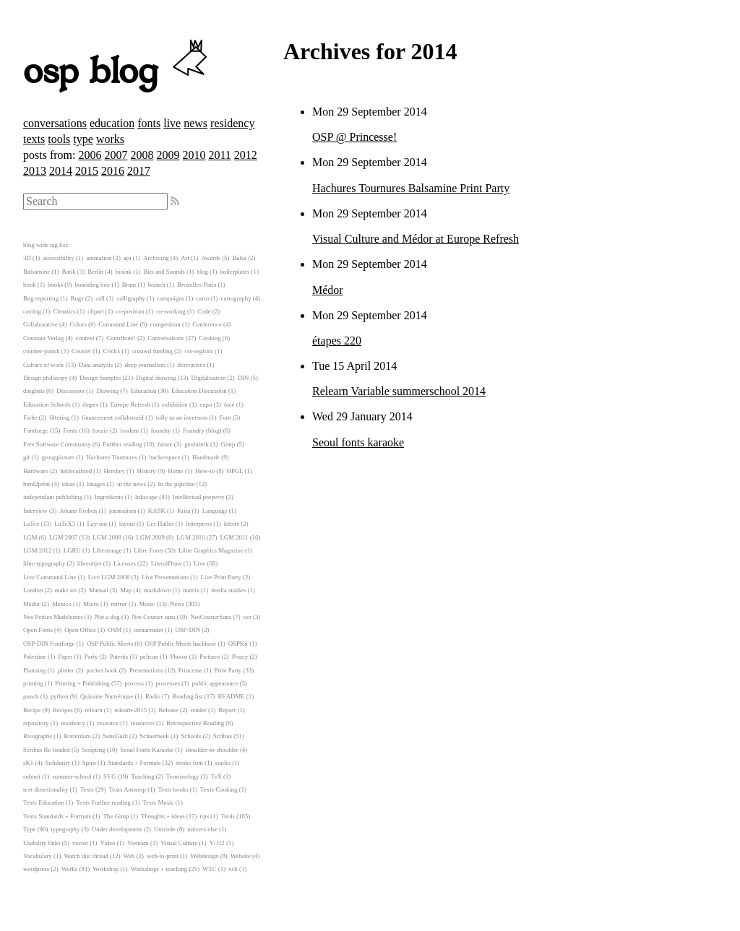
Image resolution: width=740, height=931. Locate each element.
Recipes (63, 710)
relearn (93, 710)
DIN (243, 377)
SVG (109, 776)
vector (80, 842)
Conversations (165, 338)
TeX (216, 776)
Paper (65, 656)
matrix (191, 590)
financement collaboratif (113, 417)
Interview (35, 510)
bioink (124, 271)
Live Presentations (165, 577)
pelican (149, 656)
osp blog (117, 72)
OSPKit (238, 643)
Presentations (146, 670)
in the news (131, 484)
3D (27, 257)
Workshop (105, 868)
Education (144, 390)
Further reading (122, 444)
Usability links (42, 842)
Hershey (114, 471)
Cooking (209, 338)
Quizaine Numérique (107, 696)
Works (69, 868)
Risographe (37, 736)
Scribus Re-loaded (46, 749)
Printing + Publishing (82, 683)
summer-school (71, 776)
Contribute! (121, 338)
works (110, 139)
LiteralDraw (166, 563)
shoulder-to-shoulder (212, 749)
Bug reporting (41, 298)
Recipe (31, 710)
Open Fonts (38, 629)
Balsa (239, 257)
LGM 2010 (190, 537)
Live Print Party (221, 577)
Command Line (118, 324)
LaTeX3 (64, 523)
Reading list (187, 696)
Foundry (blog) (202, 430)
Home (176, 471)
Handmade (206, 457)
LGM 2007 (63, 537)
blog (202, 271)
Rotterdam (77, 736)
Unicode (165, 829)
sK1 (28, 762)
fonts (148, 123)
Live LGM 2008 (109, 577)
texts (34, 139)
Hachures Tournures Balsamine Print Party (410, 188)
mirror (118, 603)
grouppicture (58, 457)
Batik (69, 271)
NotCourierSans (210, 616)
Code (204, 311)
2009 (167, 155)
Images (96, 484)
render (198, 710)
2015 (86, 171)
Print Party (227, 670)
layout (127, 523)
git (26, 457)
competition (165, 324)
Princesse (190, 670)
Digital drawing (156, 377)
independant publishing (52, 497)
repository (36, 723)
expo (205, 404)
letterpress (199, 523)
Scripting (93, 749)
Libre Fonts (148, 550)
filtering (59, 417)
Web (129, 855)
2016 (112, 171)
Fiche (30, 417)
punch (31, 696)
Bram (129, 284)
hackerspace (164, 457)
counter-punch (41, 351)
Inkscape (146, 497)
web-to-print (162, 855)
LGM (30, 537)
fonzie (100, 430)
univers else (202, 829)
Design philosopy (45, 377)
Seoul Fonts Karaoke (146, 749)
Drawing (107, 390)
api (128, 257)
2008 (141, 155)
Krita (183, 510)
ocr (247, 616)
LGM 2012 (37, 550)
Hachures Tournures (111, 457)
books (55, 284)
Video (107, 842)
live (172, 123)
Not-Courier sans (153, 616)
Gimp (227, 444)
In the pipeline (176, 484)
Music (147, 603)
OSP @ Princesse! (354, 137)
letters (232, 523)
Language (215, 510)
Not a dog (107, 616)
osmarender (148, 629)
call (100, 298)
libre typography (44, 563)
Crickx (111, 351)
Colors (77, 324)
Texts (87, 789)
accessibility (58, 257)
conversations (55, 123)
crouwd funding (152, 351)
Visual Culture (178, 842)
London (33, 590)
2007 (115, 155)
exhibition (175, 404)
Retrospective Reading (195, 723)
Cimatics (64, 311)
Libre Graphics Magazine (211, 550)
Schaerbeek (154, 736)
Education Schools (47, 404)
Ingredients (109, 497)
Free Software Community (57, 444)
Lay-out (97, 523)
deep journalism (145, 364)
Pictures (209, 656)
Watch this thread (86, 855)
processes (167, 683)
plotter (66, 670)
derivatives (192, 364)
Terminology (182, 776)
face (229, 404)
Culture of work (43, 364)
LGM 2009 (150, 537)
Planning (34, 670)
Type (29, 829)
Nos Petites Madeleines (53, 616)
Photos (179, 656)
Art (185, 257)
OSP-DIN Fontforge (48, 643)
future (165, 444)
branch (156, 284)
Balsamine (36, 271)
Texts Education (43, 802)
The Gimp (116, 816)
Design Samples (100, 377)
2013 (34, 171)
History (146, 471)
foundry (161, 430)
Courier (81, 351)
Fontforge (35, 430)
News (177, 603)
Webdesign (204, 855)
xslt (233, 868)
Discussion (70, 390)
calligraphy (130, 298)
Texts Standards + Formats (57, 816)
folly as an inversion (182, 417)
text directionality (45, 789)
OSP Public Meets (110, 643)
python (59, 696)
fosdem (129, 430)
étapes (90, 404)
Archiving (156, 257)
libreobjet (89, 563)
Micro (91, 603)
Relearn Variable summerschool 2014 (399, 391)
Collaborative (40, 324)
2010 (193, 155)
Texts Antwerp (127, 789)
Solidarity (58, 762)
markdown (157, 590)
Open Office (80, 629)
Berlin (95, 271)
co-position (130, 311)
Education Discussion (198, 390)
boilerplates (234, 271)
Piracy (240, 656)
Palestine (34, 656)
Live (199, 563)
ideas (68, 484)
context (85, 338)
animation (98, 257)
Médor (327, 290)
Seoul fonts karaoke (358, 442)
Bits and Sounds (164, 271)
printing (33, 683)
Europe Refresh (130, 404)
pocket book (101, 670)
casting (32, 311)
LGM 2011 (234, 537)
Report (227, 710)
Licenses (124, 563)
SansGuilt (115, 736)
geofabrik (196, 444)
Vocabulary (37, 855)
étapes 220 (336, 340)
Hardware (35, 471)
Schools (191, 736)
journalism (123, 510)
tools (59, 139)
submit (31, 776)
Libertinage (107, 550)
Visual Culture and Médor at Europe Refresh (415, 239)
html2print (36, 484)
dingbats (34, 390)
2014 (60, 171)
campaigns (170, 298)
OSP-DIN (187, 629)
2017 (138, 171)
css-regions (198, 351)
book (29, 284)
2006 (89, 155)
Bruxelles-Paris (196, 284)
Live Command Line (49, 577)
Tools (228, 816)
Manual (98, 590)
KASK (156, 510)
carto (202, 298)
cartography (236, 298)
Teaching (142, 776)
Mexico (62, 603)
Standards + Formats (134, 762)
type (83, 139)
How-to (205, 471)
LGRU (72, 550)
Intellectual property (199, 497)
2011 (219, 155)
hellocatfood (76, 471)
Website (241, 855)
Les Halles (160, 523)
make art (66, 590)
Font (225, 417)
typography (65, 829)
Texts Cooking (218, 789)
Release (168, 710)
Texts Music (157, 802)
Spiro (89, 762)
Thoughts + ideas (163, 816)
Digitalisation (208, 377)
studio (223, 762)
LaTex (31, 523)
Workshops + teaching (159, 868)
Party (91, 656)
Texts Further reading (103, 802)
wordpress (36, 868)
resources (143, 723)
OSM (114, 629)
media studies (228, 590)
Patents (119, 656)
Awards (210, 257)
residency (232, 123)
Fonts (70, 430)
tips (204, 816)
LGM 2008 (106, 537)
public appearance (215, 683)
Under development (117, 829)
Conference (207, 324)
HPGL (235, 471)
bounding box (93, 284)
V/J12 (217, 842)
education (112, 123)
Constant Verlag (43, 338)
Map (126, 590)
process (134, 683)
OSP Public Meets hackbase (181, 643)
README (231, 696)
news (195, 123)
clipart (95, 311)
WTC (209, 868)
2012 (245, 155)
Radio (152, 696)
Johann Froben (78, 510)
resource (108, 723)
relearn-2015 (130, 710)
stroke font (189, 762)
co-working (171, 311)
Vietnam (138, 842)
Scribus (222, 736)
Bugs (77, 298)
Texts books (173, 789)
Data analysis (96, 364)
